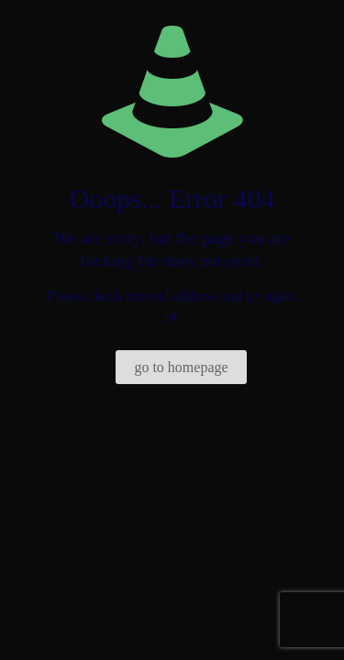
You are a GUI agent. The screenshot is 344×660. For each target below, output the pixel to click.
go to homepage (180, 367)
